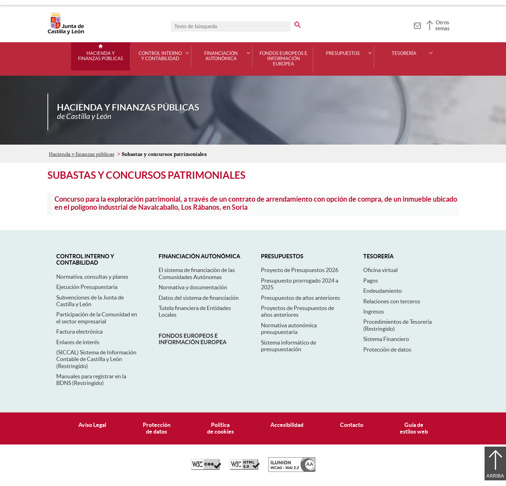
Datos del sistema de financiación (199, 298)
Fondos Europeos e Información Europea (283, 59)
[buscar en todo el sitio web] (297, 23)
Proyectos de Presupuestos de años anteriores (297, 311)
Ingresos (373, 311)
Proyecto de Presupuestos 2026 (299, 270)
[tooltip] (417, 24)
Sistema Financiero (386, 339)
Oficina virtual (380, 270)
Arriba (495, 476)
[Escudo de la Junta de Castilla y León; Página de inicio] (65, 33)
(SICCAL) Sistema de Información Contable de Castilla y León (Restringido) (96, 359)
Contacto (351, 425)
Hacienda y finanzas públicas (100, 56)
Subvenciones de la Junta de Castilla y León (90, 300)
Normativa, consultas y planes (92, 276)
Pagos (370, 280)
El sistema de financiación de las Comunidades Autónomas (197, 273)
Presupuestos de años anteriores (300, 298)
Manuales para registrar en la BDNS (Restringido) (91, 379)
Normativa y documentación (193, 287)
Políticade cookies (220, 428)
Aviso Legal (92, 425)
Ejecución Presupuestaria (86, 287)
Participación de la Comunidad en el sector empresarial (96, 317)
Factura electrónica (79, 331)
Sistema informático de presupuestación (288, 345)
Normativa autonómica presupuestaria (289, 328)
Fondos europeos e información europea (192, 339)
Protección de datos (387, 349)
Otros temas (442, 25)
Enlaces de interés (78, 342)
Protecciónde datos (157, 428)
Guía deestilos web (414, 428)
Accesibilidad (286, 425)
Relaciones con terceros (391, 301)
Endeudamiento (382, 291)
